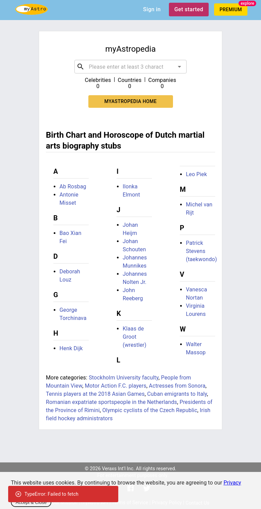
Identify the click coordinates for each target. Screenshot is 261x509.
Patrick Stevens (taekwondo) (201, 251)
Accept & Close (31, 502)
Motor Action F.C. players (115, 386)
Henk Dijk (71, 348)
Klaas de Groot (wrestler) (134, 336)
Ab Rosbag (72, 186)
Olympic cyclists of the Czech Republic (149, 410)
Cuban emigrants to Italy (177, 394)
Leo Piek (196, 174)
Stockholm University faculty (123, 377)
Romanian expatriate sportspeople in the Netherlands (111, 402)
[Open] (179, 66)
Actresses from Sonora (177, 386)
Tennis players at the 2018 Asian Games (95, 394)
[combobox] (130, 66)
